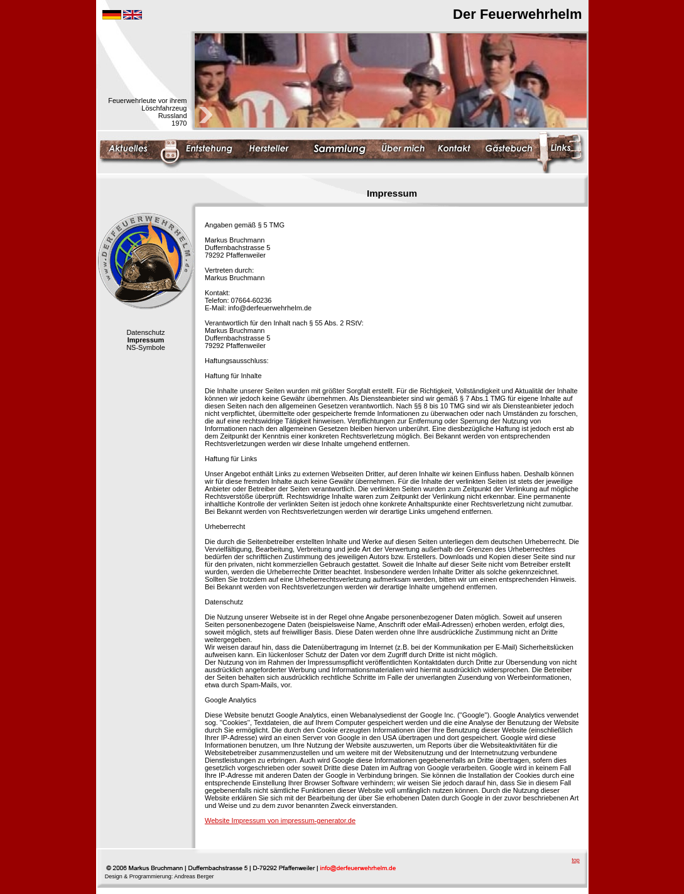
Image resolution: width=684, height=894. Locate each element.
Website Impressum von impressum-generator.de (280, 820)
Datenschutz (145, 332)
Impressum (146, 340)
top (576, 860)
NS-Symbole (145, 347)
